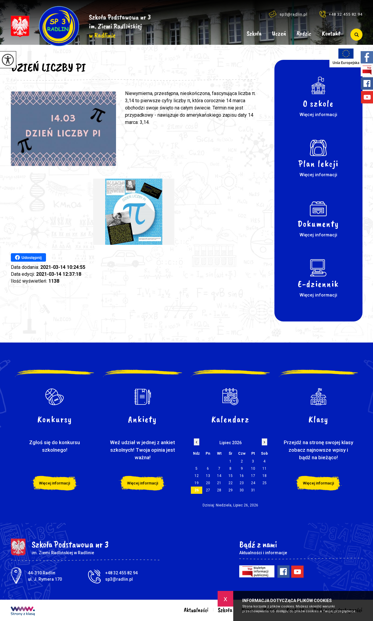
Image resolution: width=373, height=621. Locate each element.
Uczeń (279, 34)
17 (253, 476)
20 (208, 483)
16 (242, 476)
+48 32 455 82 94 (340, 14)
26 (196, 490)
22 (230, 483)
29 (230, 490)
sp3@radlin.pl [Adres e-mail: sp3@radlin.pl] (119, 579)
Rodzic (303, 34)
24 (253, 483)
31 (253, 490)
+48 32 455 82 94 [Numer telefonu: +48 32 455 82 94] (121, 572)
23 (242, 483)
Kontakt (331, 34)
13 (208, 476)
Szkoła (253, 34)
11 (264, 468)
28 (219, 490)
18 (264, 476)
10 (253, 468)
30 (242, 490)
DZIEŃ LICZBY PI (48, 67)
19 (196, 483)
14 (219, 476)
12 (196, 476)
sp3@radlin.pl (288, 14)
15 (230, 476)
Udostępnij (28, 257)
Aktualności (233, 34)
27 (208, 490)
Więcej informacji (54, 483)
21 (219, 483)
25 (264, 483)
